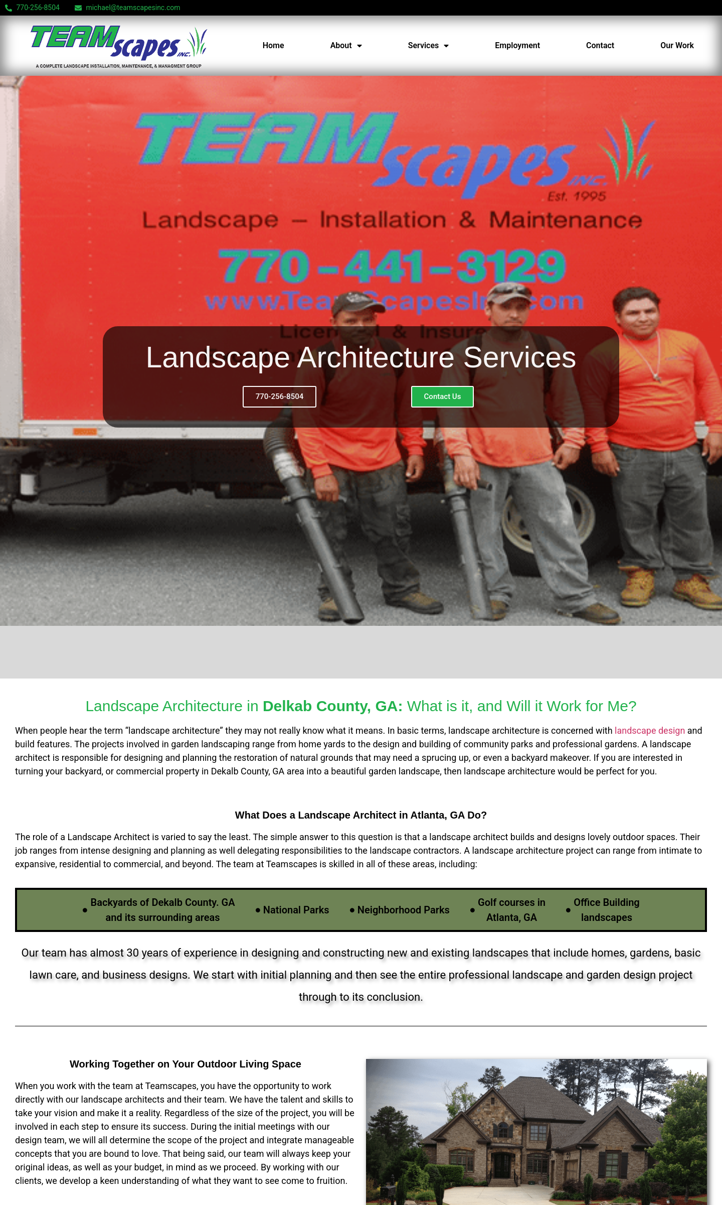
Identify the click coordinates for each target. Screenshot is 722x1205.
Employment (517, 45)
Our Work (677, 45)
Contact (600, 45)
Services (428, 46)
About (346, 46)
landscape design (650, 730)
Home (273, 45)
